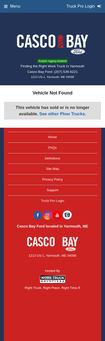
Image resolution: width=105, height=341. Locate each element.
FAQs (52, 148)
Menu (12, 6)
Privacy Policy (52, 179)
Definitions (52, 158)
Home (52, 137)
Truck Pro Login (52, 201)
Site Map (52, 169)
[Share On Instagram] (47, 215)
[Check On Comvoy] (67, 215)
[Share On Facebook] (37, 215)
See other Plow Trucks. (62, 113)
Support (52, 190)
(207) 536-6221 (66, 72)
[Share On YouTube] (57, 215)
